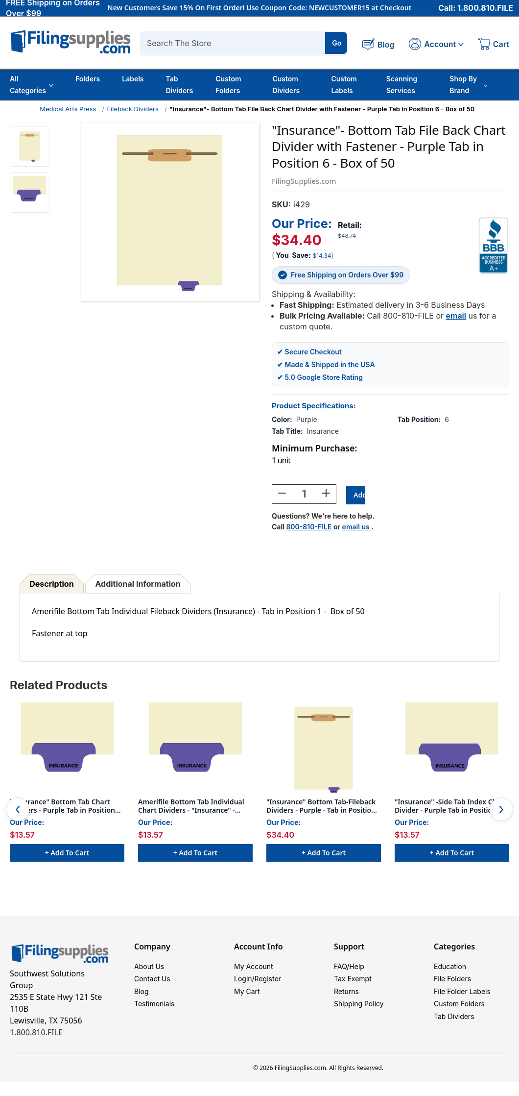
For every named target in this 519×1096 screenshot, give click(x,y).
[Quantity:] (304, 495)
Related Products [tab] (59, 686)
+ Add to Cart (67, 854)
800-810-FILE (309, 528)
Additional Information (138, 585)
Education (450, 969)
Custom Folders (228, 85)
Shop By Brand (468, 85)
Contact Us (152, 983)
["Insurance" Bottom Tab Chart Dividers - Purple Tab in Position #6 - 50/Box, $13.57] (67, 750)
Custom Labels (344, 85)
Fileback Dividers (132, 109)
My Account (253, 969)
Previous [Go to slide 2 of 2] (17, 810)
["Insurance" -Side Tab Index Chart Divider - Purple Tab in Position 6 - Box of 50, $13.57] (452, 750)
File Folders (452, 983)
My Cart (247, 998)
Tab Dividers (179, 85)
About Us (149, 969)
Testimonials (154, 1013)
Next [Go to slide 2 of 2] (501, 810)
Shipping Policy (359, 1013)
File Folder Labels (462, 998)
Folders (87, 79)
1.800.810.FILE (36, 1033)
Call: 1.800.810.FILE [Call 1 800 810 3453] (475, 8)
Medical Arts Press (68, 109)
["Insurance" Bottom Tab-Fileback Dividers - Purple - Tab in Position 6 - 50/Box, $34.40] (323, 750)
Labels (132, 79)
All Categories (31, 85)
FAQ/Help (349, 969)
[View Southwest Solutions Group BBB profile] (493, 245)
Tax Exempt (353, 983)
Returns (346, 998)
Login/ (244, 983)
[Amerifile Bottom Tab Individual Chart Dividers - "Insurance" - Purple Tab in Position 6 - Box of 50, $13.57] (195, 750)
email (456, 316)
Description (51, 585)
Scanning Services (402, 85)
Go (336, 43)
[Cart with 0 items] (493, 45)
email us (357, 528)
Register (268, 983)
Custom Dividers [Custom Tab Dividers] (286, 85)
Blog (141, 998)
